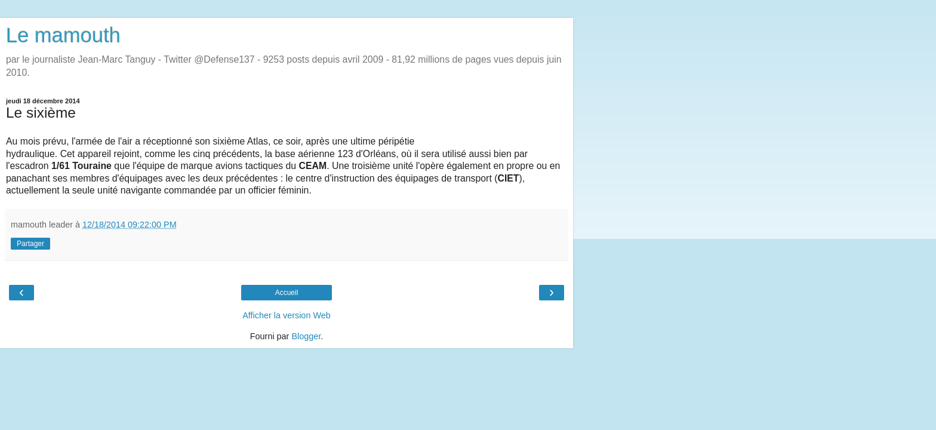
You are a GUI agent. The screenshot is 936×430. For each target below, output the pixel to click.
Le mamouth (63, 35)
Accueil (286, 292)
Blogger (306, 336)
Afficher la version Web (286, 315)
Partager (30, 243)
